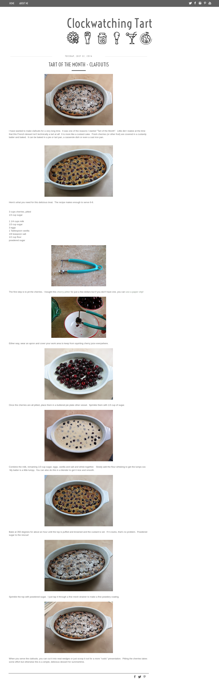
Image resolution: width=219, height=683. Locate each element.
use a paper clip (134, 292)
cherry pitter (63, 292)
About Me (23, 3)
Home (11, 3)
